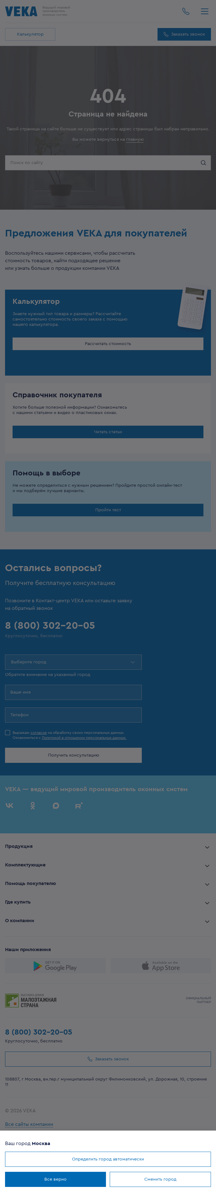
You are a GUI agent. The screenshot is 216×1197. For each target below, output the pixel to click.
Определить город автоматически (108, 1159)
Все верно (55, 1179)
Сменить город (160, 1179)
